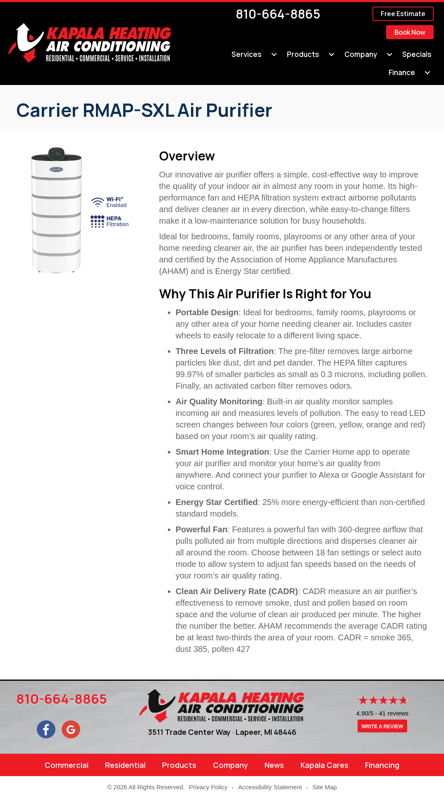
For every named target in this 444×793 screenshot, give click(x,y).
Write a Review (382, 727)
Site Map (325, 787)
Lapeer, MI (254, 732)
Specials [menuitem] (417, 54)
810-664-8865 (278, 13)
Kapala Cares (325, 765)
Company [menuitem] (360, 54)
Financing (382, 765)
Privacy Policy (208, 787)
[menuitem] (274, 54)
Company (230, 765)
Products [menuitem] (303, 54)
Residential (125, 765)
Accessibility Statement (270, 787)
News (274, 765)
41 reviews (393, 713)
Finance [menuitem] (402, 72)
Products (179, 765)
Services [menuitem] (247, 54)
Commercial (66, 765)
